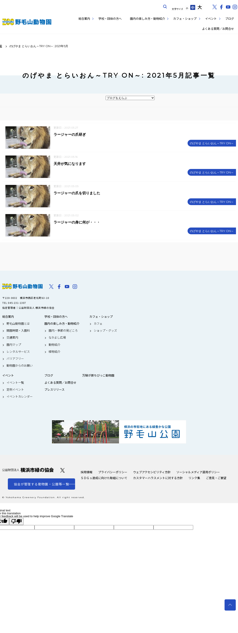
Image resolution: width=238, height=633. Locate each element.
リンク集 (194, 478)
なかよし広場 (57, 338)
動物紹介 (54, 345)
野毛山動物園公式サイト (27, 22)
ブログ (229, 18)
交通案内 (12, 338)
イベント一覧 (15, 383)
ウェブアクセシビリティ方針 (152, 472)
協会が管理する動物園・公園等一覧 (41, 484)
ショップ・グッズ (105, 331)
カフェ (98, 324)
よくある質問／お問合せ (218, 28)
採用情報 (86, 472)
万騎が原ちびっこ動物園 (98, 376)
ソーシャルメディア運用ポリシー (198, 472)
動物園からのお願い (19, 366)
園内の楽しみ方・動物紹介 (147, 18)
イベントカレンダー (19, 397)
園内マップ (13, 345)
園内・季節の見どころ (63, 331)
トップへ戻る (230, 605)
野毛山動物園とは (18, 324)
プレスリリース (54, 390)
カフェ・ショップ (185, 18)
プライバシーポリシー (112, 472)
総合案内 (84, 18)
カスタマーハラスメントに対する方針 (158, 478)
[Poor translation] (16, 522)
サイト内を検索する (165, 6)
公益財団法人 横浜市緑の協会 (28, 470)
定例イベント (15, 390)
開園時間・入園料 (18, 331)
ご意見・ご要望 (216, 478)
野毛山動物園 (22, 286)
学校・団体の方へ (110, 18)
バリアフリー (15, 359)
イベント (211, 18)
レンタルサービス (18, 352)
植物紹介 (54, 352)
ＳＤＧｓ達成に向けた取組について (104, 478)
